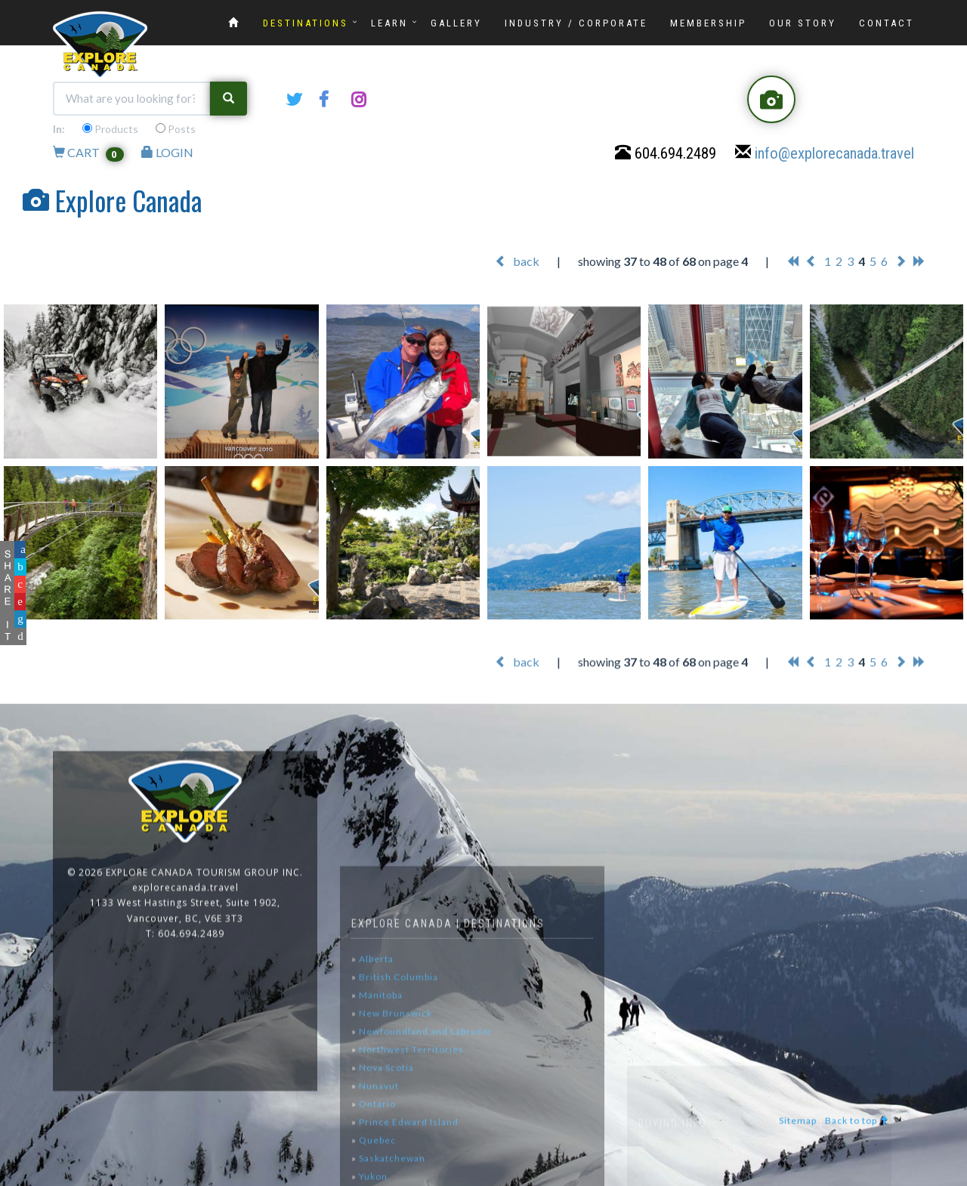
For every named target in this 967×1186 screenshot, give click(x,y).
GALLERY (456, 23)
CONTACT (886, 23)
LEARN (389, 23)
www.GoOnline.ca (914, 1177)
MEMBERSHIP (708, 23)
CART (88, 156)
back (517, 262)
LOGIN (167, 156)
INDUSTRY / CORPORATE (576, 23)
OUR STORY (802, 23)
